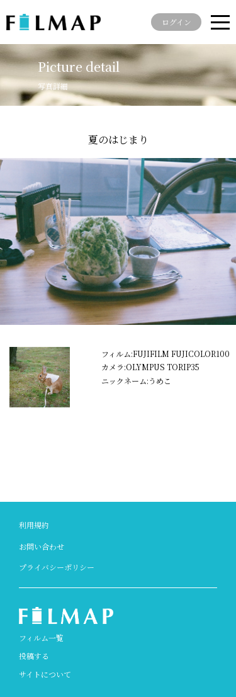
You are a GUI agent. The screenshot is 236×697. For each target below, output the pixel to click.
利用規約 (34, 524)
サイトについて (45, 674)
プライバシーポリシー (56, 567)
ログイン (176, 21)
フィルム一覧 (41, 637)
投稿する (34, 655)
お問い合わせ (41, 546)
